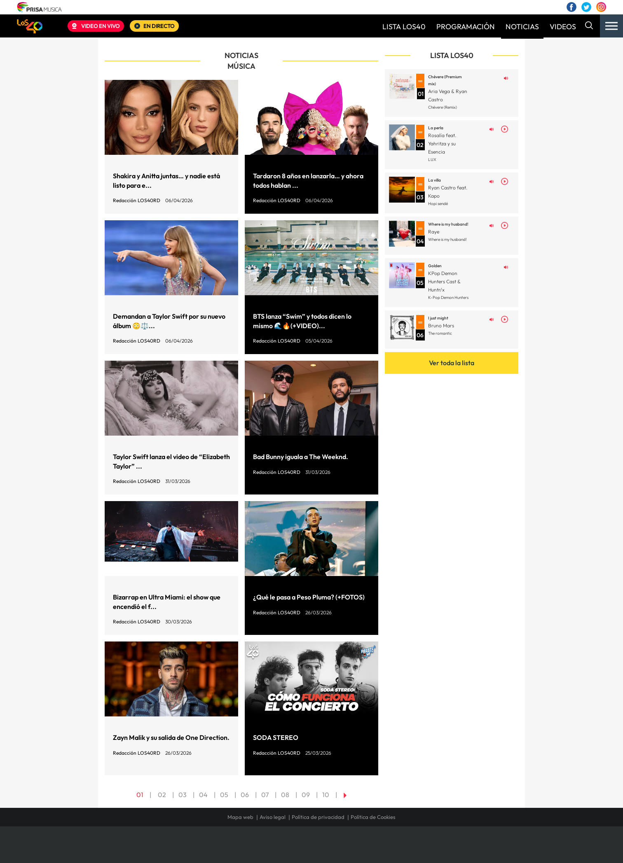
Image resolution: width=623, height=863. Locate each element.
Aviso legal (273, 817)
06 (245, 795)
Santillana (295, 849)
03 (182, 795)
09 (306, 795)
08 (285, 795)
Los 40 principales (256, 849)
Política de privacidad (318, 817)
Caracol (458, 849)
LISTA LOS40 (404, 26)
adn (428, 849)
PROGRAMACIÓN (465, 26)
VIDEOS (563, 26)
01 (139, 795)
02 (162, 795)
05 (224, 795)
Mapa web (240, 817)
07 (265, 795)
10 (325, 795)
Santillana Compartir (339, 849)
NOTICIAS (522, 26)
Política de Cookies (373, 817)
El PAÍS (217, 849)
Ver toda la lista (451, 363)
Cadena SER (374, 849)
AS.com (400, 849)
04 (203, 795)
